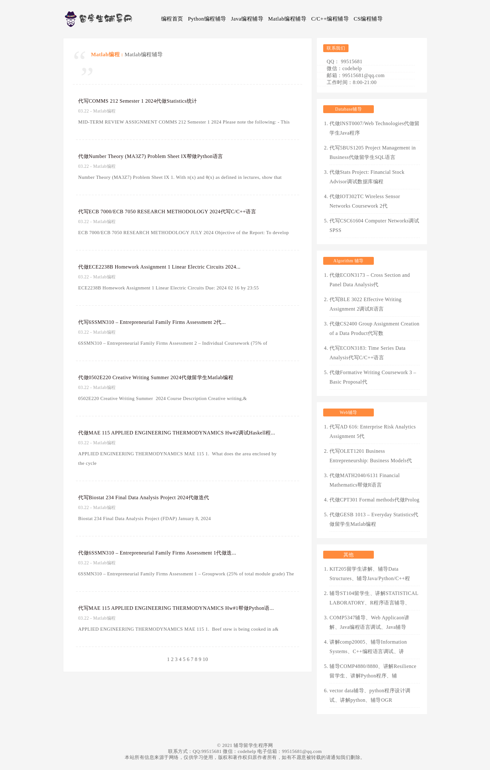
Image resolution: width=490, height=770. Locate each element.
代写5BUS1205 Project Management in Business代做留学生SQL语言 (373, 152)
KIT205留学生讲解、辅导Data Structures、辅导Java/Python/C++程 (370, 573)
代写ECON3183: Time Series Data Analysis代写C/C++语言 (367, 352)
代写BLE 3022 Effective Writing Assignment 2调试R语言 (365, 304)
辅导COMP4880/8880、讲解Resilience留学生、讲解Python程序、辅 (373, 671)
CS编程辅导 (368, 19)
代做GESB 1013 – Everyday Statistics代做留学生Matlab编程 (374, 519)
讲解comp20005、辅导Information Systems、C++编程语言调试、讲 (368, 646)
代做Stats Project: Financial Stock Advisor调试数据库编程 (367, 176)
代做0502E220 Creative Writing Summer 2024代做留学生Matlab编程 (167, 377)
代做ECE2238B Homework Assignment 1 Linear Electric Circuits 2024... (172, 267)
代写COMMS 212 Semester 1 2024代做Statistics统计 (146, 101)
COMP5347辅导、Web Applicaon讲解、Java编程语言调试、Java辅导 (370, 622)
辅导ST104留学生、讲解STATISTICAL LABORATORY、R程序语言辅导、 (374, 598)
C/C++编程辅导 (330, 19)
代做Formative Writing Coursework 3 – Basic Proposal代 (373, 377)
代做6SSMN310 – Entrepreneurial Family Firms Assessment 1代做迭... (169, 552)
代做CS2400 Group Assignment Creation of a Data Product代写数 (374, 328)
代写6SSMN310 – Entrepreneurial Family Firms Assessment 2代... (163, 322)
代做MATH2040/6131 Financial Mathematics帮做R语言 (365, 480)
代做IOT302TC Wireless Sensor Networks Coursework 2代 (365, 201)
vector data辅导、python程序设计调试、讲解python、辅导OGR (370, 695)
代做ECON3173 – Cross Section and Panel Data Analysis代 (370, 279)
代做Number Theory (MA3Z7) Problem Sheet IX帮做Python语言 (162, 156)
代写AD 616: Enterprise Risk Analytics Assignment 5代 (373, 431)
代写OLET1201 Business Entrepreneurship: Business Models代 (371, 455)
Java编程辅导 (247, 19)
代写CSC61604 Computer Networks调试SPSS (374, 225)
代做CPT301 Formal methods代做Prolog (374, 499)
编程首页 (172, 19)
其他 (348, 554)
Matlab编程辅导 (287, 19)
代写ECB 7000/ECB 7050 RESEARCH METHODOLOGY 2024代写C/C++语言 (180, 211)
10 (205, 659)
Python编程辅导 (207, 19)
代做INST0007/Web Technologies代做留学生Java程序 (375, 128)
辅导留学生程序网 (253, 745)
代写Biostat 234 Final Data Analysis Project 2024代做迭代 (153, 497)
